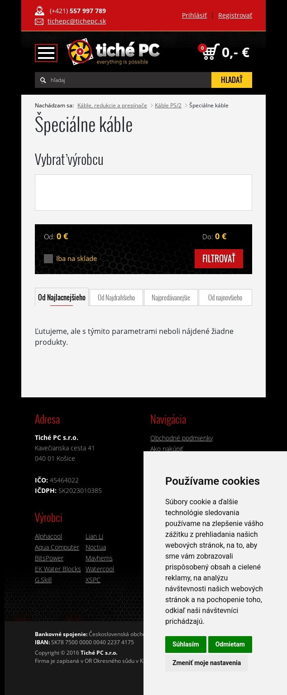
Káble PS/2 (168, 105)
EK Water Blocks (58, 569)
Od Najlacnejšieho (62, 297)
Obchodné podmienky (181, 438)
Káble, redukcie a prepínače (112, 105)
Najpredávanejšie (171, 297)
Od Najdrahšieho (116, 297)
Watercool (100, 569)
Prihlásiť (194, 15)
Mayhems (99, 558)
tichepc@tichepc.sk (77, 21)
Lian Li (94, 536)
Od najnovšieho (225, 297)
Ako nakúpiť (166, 448)
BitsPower (49, 558)
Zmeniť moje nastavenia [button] (206, 662)
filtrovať (218, 259)
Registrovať (235, 15)
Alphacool (48, 536)
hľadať (232, 79)
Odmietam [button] (230, 644)
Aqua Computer (57, 547)
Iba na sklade (76, 258)
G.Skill (43, 579)
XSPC (93, 579)
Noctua (96, 547)
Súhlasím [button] (185, 644)
